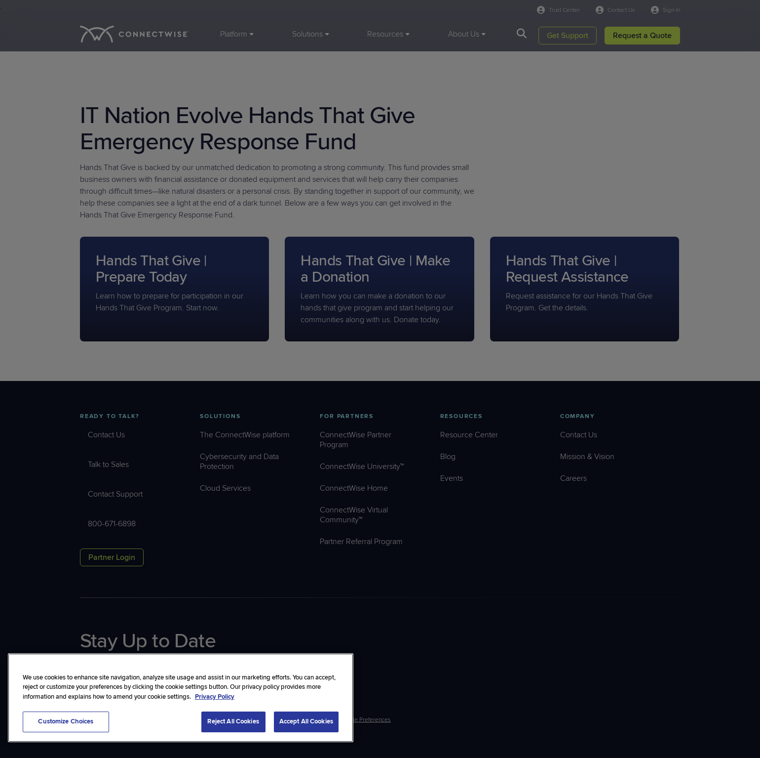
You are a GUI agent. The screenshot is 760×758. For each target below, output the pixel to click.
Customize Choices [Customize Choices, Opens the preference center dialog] (65, 721)
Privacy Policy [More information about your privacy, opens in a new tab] (214, 697)
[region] (180, 697)
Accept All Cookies (306, 721)
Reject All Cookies (233, 721)
